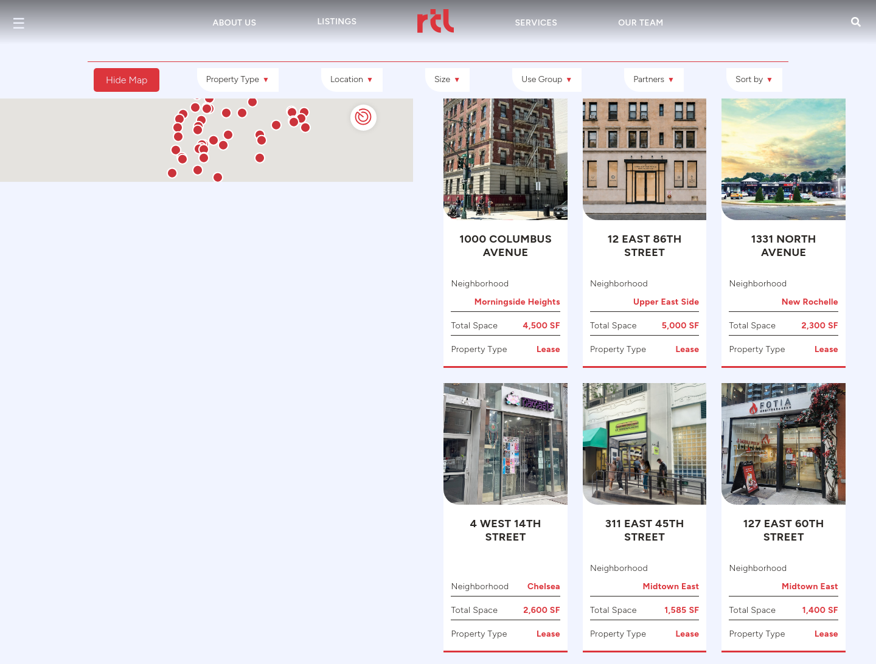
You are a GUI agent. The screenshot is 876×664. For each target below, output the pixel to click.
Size (447, 79)
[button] (149, 345)
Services (536, 23)
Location (352, 79)
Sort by (754, 79)
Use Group (546, 79)
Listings (336, 21)
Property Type (237, 79)
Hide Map (126, 80)
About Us (235, 23)
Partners (654, 79)
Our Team (640, 23)
